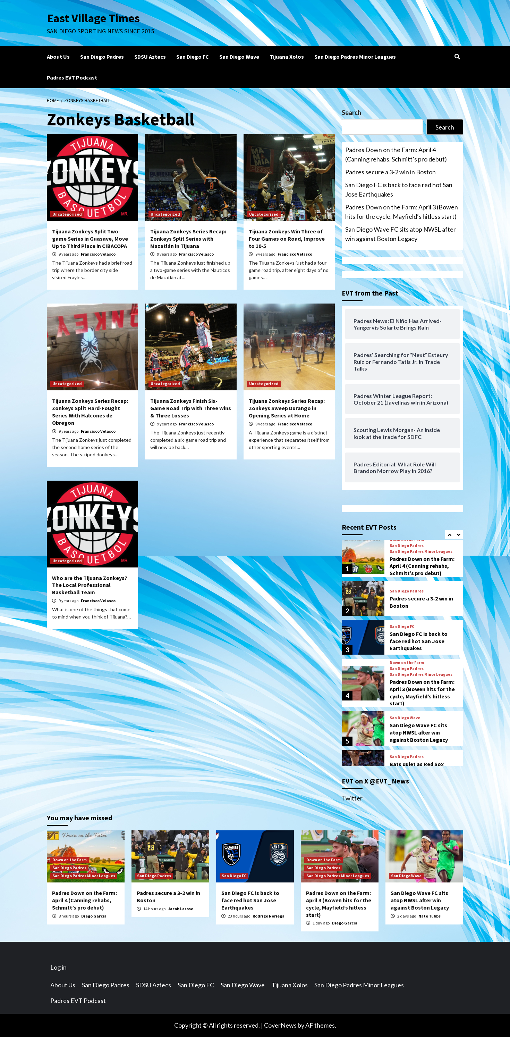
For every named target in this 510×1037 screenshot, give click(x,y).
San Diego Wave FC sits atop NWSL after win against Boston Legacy (400, 233)
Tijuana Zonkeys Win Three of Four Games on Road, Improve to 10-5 (287, 238)
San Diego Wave (239, 56)
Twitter (352, 798)
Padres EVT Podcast (72, 77)
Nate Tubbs (429, 916)
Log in (58, 967)
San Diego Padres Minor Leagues (355, 56)
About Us (58, 56)
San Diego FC (192, 56)
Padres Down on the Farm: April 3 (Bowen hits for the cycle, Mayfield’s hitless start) (401, 211)
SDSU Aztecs (150, 56)
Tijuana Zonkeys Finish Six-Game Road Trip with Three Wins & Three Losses (190, 408)
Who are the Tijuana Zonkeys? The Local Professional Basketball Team (89, 585)
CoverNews (280, 1025)
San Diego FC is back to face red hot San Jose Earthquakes (398, 189)
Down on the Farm (407, 540)
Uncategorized (67, 214)
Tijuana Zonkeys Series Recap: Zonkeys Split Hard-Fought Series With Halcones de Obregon (90, 411)
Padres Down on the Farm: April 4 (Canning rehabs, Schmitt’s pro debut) (396, 154)
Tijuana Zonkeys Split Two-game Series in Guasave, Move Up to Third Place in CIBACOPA (90, 238)
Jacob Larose (180, 908)
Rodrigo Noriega (268, 916)
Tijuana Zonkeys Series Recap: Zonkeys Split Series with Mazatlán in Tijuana (188, 238)
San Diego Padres (102, 56)
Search (351, 112)
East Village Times (94, 18)
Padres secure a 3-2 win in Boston (390, 172)
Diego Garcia (94, 916)
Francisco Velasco (98, 254)
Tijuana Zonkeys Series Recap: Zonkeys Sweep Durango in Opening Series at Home (287, 408)
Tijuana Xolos (287, 56)
